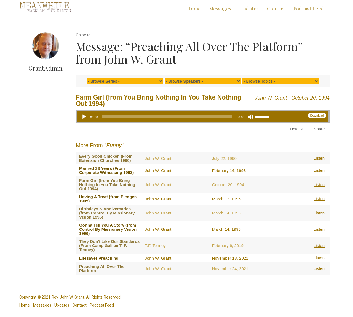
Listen (319, 158)
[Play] (84, 117)
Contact (276, 8)
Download (317, 115)
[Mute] (250, 117)
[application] (175, 116)
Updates (249, 8)
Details (296, 129)
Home (194, 8)
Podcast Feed (308, 8)
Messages (220, 8)
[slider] (167, 116)
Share (319, 129)
